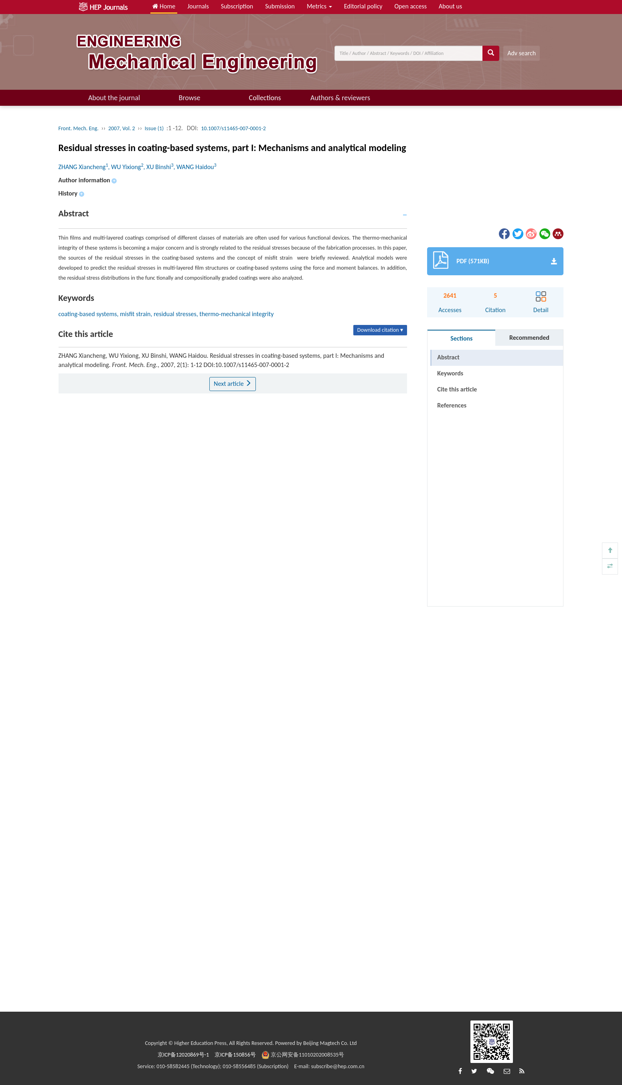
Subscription (237, 6)
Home (164, 6)
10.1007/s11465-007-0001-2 (233, 128)
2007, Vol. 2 (121, 128)
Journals (198, 6)
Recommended (529, 337)
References (451, 405)
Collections (265, 97)
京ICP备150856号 (235, 1054)
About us (450, 6)
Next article (232, 383)
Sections (461, 338)
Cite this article (457, 389)
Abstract (448, 357)
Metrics (319, 6)
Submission (280, 6)
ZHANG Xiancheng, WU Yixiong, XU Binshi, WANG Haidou (138, 167)
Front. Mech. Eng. (79, 128)
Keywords (450, 373)
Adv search (521, 53)
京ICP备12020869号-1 (183, 1054)
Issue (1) (154, 128)
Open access (410, 6)
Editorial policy (363, 6)
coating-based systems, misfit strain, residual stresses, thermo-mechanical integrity (166, 314)
